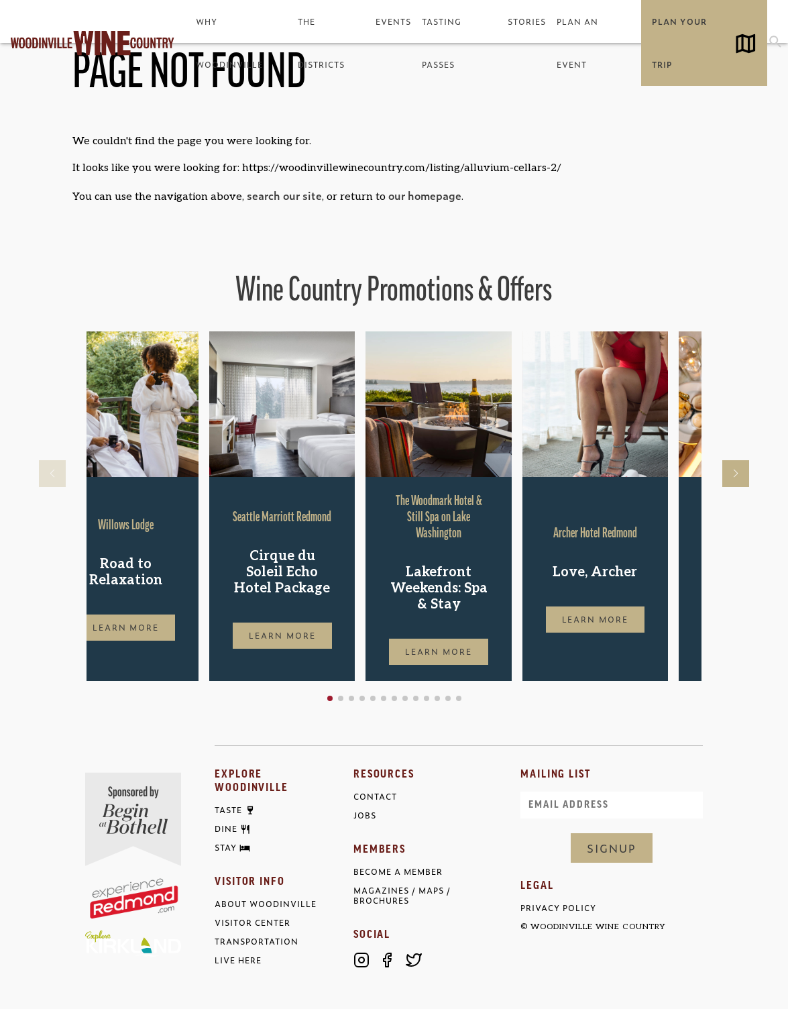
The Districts (321, 42)
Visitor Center (252, 923)
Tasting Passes (441, 42)
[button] (373, 698)
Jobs (364, 815)
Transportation (256, 942)
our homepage (424, 195)
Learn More (159, 627)
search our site (284, 195)
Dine (226, 829)
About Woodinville (266, 904)
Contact (375, 797)
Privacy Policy (558, 908)
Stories (527, 21)
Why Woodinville (229, 42)
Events (393, 21)
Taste (228, 810)
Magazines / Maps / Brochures (402, 896)
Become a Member (398, 872)
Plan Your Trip (679, 42)
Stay (226, 848)
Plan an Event (577, 42)
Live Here (238, 960)
